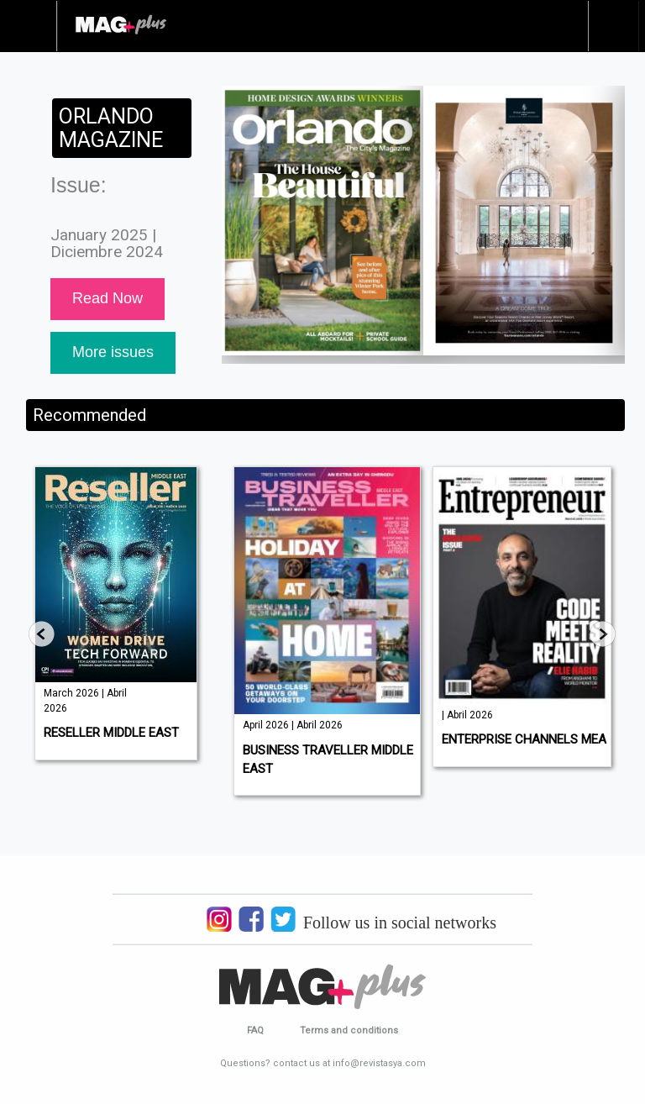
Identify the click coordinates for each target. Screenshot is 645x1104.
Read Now (107, 298)
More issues (113, 352)
